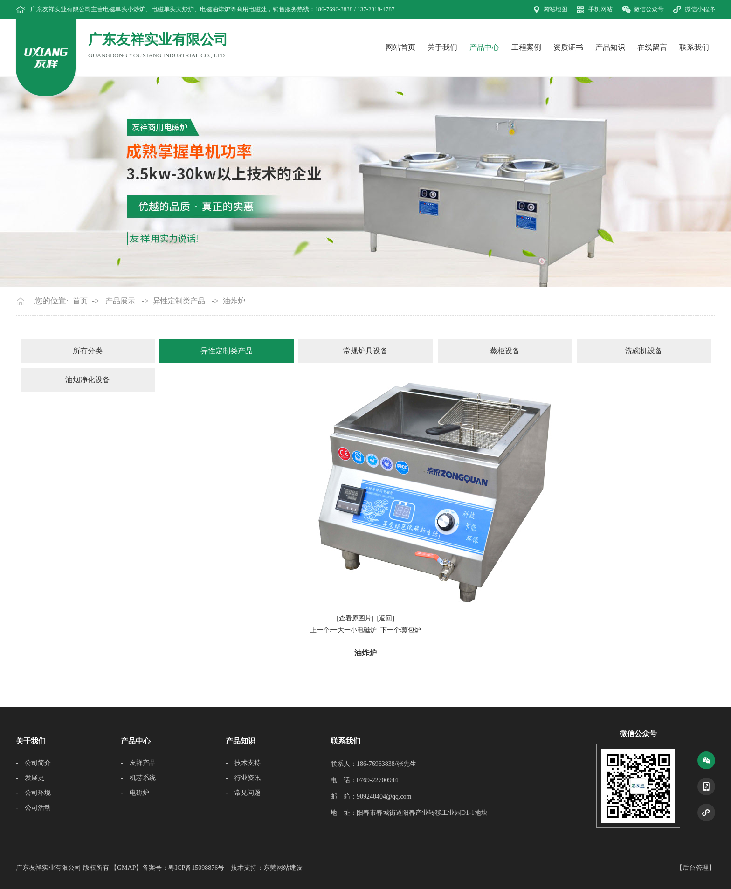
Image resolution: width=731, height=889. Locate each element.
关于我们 (442, 47)
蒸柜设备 (505, 351)
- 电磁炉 (135, 792)
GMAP (126, 867)
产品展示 (120, 301)
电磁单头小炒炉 (124, 9)
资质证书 (568, 47)
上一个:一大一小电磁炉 (343, 630)
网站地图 (555, 9)
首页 (80, 301)
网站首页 (400, 47)
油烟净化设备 (87, 380)
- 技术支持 (243, 762)
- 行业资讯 (243, 777)
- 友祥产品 (138, 762)
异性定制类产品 (179, 301)
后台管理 (696, 867)
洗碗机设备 (643, 351)
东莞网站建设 (283, 867)
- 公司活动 (33, 807)
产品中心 (484, 47)
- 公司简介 (33, 762)
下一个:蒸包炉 (400, 630)
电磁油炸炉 (215, 9)
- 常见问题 (243, 792)
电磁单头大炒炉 (173, 9)
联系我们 (694, 47)
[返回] (385, 618)
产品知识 (610, 47)
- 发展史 (30, 777)
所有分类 (88, 351)
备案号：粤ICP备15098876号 (183, 867)
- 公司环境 (33, 792)
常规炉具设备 (365, 351)
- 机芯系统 (138, 777)
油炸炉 (234, 301)
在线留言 (652, 47)
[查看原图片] (355, 618)
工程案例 (526, 47)
